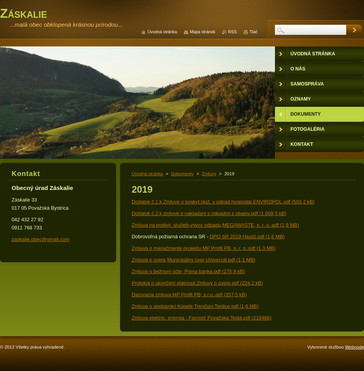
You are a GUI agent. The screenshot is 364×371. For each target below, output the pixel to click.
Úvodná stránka (147, 173)
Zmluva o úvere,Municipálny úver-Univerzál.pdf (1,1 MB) (193, 260)
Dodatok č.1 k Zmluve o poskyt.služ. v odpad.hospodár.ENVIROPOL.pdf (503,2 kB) (223, 202)
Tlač (253, 31)
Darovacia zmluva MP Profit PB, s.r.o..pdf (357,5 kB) (189, 294)
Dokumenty (182, 173)
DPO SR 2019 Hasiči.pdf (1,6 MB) (246, 236)
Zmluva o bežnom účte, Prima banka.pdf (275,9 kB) (188, 271)
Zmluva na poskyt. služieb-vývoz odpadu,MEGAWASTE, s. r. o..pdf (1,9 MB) (215, 225)
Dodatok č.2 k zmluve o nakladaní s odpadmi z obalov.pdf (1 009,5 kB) (209, 213)
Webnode (354, 347)
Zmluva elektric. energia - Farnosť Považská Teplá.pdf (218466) (201, 318)
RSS (232, 31)
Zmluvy (209, 173)
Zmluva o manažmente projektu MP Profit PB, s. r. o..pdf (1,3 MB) (204, 248)
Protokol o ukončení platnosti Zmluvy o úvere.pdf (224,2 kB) (197, 283)
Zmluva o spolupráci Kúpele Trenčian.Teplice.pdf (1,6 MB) (195, 306)
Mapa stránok (202, 31)
